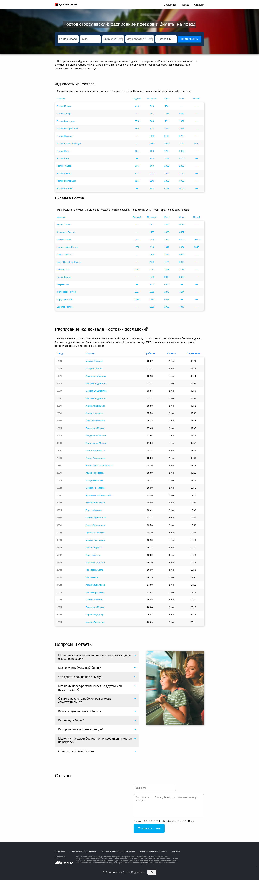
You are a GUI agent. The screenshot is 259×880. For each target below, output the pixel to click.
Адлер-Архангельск (95, 458)
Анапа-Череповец (94, 413)
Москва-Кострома (94, 361)
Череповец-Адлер (95, 614)
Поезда (185, 4)
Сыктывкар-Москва (95, 420)
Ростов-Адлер (63, 113)
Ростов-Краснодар (66, 121)
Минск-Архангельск (95, 450)
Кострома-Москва (94, 368)
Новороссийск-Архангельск (99, 465)
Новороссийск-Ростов (67, 247)
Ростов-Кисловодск (66, 181)
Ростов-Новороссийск (67, 128)
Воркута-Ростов (64, 299)
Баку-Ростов (63, 284)
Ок (151, 872)
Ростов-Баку (63, 158)
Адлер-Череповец (95, 473)
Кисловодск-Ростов (66, 292)
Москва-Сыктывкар (95, 540)
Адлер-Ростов (63, 224)
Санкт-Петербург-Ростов (69, 262)
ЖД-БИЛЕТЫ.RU (67, 4)
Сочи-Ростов (63, 269)
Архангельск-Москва (96, 376)
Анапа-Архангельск (95, 406)
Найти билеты (189, 38)
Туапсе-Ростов (64, 277)
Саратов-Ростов (65, 307)
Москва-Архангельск (96, 517)
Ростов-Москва (64, 106)
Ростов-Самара (64, 136)
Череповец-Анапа (94, 570)
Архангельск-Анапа (95, 562)
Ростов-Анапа (63, 173)
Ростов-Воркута (64, 188)
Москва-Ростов (64, 239)
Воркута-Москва (94, 510)
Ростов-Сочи (63, 151)
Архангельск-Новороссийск (99, 495)
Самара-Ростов (64, 254)
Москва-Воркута (94, 547)
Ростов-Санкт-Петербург (69, 143)
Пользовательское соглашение (83, 851)
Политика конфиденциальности (153, 851)
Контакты (176, 851)
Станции (199, 4)
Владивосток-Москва (96, 435)
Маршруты (169, 4)
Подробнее (137, 872)
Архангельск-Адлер (95, 503)
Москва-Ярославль (95, 488)
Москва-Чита (92, 577)
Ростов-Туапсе (64, 166)
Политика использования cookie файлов (118, 851)
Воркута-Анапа (93, 555)
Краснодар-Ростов (66, 232)
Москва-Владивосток (96, 383)
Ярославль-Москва (95, 428)
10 (189, 821)
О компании (60, 851)
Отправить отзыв (149, 828)
